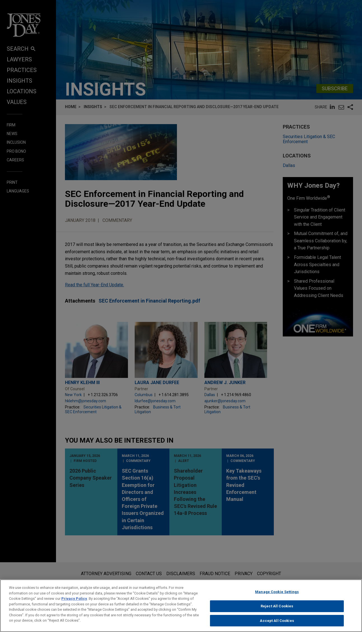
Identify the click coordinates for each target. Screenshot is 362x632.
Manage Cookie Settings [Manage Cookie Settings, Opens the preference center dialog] (277, 596)
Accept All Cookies (277, 624)
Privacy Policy (74, 602)
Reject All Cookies (277, 610)
